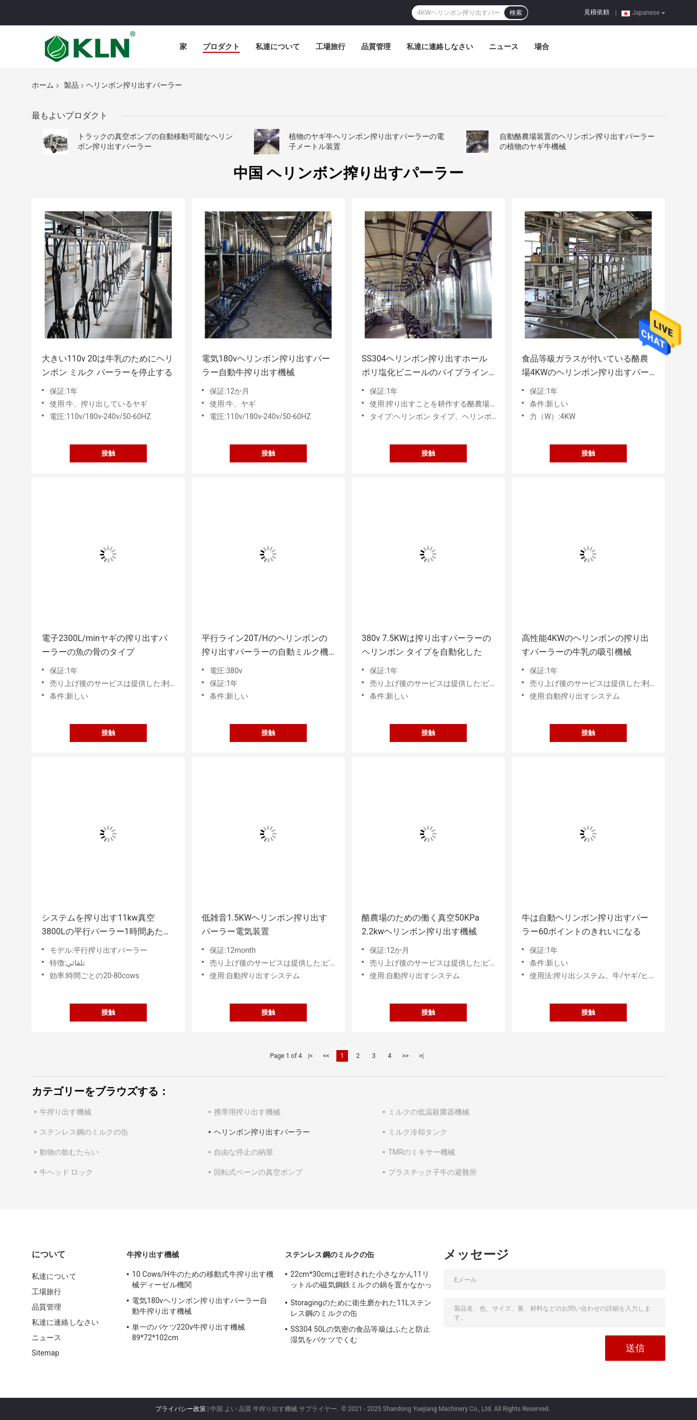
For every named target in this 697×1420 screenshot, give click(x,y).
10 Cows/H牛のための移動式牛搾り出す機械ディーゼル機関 (203, 1279)
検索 (516, 12)
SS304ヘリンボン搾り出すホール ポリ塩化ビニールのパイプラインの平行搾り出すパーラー (425, 366)
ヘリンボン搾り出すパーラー (262, 1132)
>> (405, 1056)
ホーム (43, 85)
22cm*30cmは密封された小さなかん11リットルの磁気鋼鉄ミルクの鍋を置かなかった (361, 1281)
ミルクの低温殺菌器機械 (428, 1112)
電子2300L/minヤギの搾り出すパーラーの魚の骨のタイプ (104, 645)
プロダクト (221, 46)
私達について (278, 46)
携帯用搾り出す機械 (247, 1112)
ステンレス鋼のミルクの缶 (84, 1132)
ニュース (504, 46)
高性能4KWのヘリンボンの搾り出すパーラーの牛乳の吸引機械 (585, 645)
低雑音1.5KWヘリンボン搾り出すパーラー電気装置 (264, 924)
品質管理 (376, 46)
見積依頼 (596, 12)
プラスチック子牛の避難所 (432, 1172)
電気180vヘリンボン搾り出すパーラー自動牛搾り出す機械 (266, 365)
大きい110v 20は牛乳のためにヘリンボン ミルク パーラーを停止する (107, 365)
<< (326, 1056)
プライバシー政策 (180, 1409)
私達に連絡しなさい (440, 46)
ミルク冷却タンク (417, 1132)
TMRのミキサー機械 (421, 1152)
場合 (541, 46)
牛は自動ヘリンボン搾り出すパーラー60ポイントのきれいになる (585, 924)
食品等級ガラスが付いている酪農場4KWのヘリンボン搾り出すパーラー (585, 366)
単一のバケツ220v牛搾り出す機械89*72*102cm (188, 1332)
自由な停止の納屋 (243, 1152)
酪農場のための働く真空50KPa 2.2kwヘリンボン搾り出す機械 (420, 924)
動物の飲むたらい (69, 1152)
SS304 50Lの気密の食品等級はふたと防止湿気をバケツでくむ (360, 1334)
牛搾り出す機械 (65, 1112)
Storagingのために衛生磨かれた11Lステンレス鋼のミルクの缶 (360, 1307)
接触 (108, 453)
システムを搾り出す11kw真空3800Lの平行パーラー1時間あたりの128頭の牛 (107, 926)
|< (310, 1056)
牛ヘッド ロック (66, 1172)
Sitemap (45, 1353)
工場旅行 (330, 46)
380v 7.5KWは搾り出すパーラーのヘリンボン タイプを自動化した (426, 645)
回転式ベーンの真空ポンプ (258, 1172)
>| (421, 1056)
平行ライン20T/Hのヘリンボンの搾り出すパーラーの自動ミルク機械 (265, 646)
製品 (71, 85)
